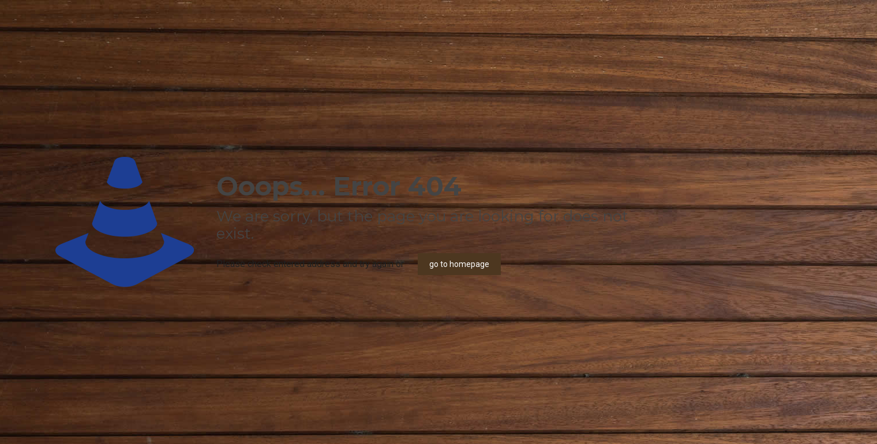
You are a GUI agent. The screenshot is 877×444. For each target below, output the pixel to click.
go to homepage (459, 264)
